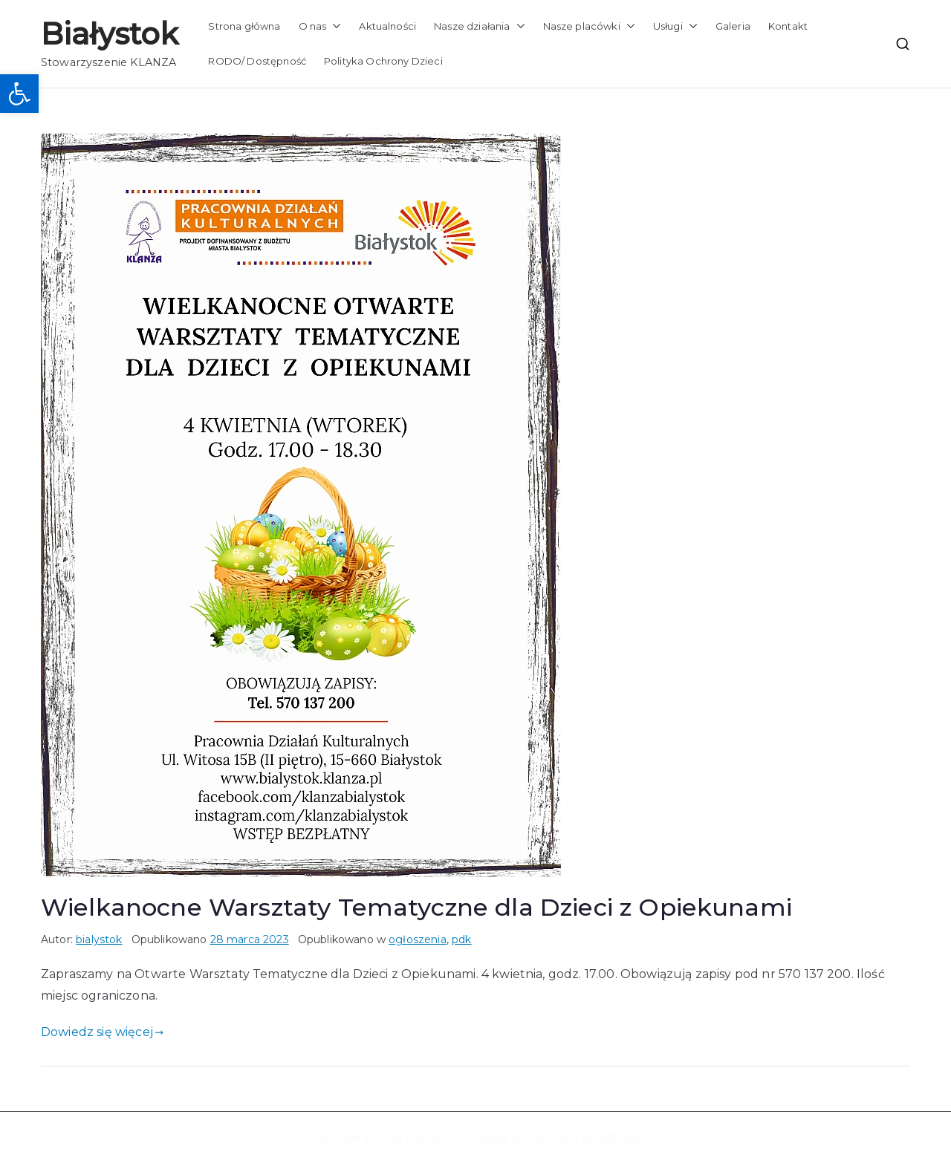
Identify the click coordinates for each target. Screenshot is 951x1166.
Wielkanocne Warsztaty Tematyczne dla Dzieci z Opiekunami (416, 907)
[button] (19, 93)
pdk (461, 939)
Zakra (541, 1138)
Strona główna (244, 26)
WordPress (611, 1138)
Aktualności (387, 26)
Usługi (675, 26)
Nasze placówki (589, 26)
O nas (320, 26)
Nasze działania (479, 26)
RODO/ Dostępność (257, 61)
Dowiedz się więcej (102, 1032)
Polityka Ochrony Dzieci (383, 61)
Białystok (109, 34)
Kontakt (788, 26)
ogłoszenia (418, 939)
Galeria (732, 26)
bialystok (99, 939)
